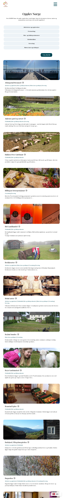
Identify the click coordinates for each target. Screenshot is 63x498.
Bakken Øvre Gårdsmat (14, 154)
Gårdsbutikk (8, 121)
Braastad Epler (11, 406)
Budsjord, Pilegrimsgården (16, 442)
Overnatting (8, 193)
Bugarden (9, 478)
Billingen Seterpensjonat (15, 190)
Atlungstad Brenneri (13, 83)
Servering (44, 85)
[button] (46, 55)
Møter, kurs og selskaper (35, 85)
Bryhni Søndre (10, 334)
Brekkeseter (10, 262)
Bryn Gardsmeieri (12, 370)
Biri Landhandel (11, 226)
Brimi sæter (9, 298)
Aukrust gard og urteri (14, 118)
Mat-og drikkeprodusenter (23, 85)
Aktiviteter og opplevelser (10, 85)
